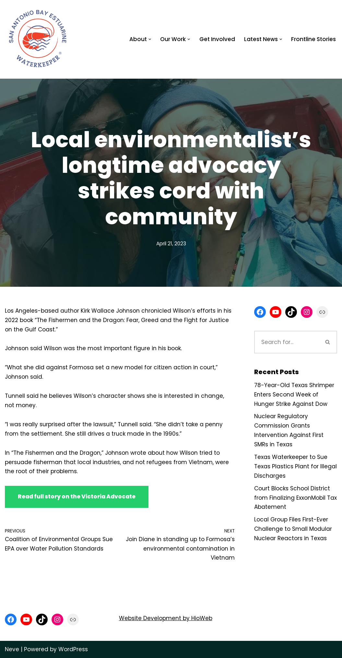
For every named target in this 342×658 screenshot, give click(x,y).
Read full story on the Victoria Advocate (77, 496)
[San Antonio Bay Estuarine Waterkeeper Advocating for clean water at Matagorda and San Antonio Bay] (38, 39)
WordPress (73, 649)
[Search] (286, 342)
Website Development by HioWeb (165, 618)
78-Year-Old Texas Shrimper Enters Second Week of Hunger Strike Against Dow (294, 394)
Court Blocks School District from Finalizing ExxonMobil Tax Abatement (295, 498)
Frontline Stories (313, 39)
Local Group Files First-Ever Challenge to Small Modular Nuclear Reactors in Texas (293, 529)
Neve (12, 649)
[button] (149, 39)
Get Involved (217, 39)
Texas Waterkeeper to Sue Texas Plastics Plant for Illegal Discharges (295, 466)
